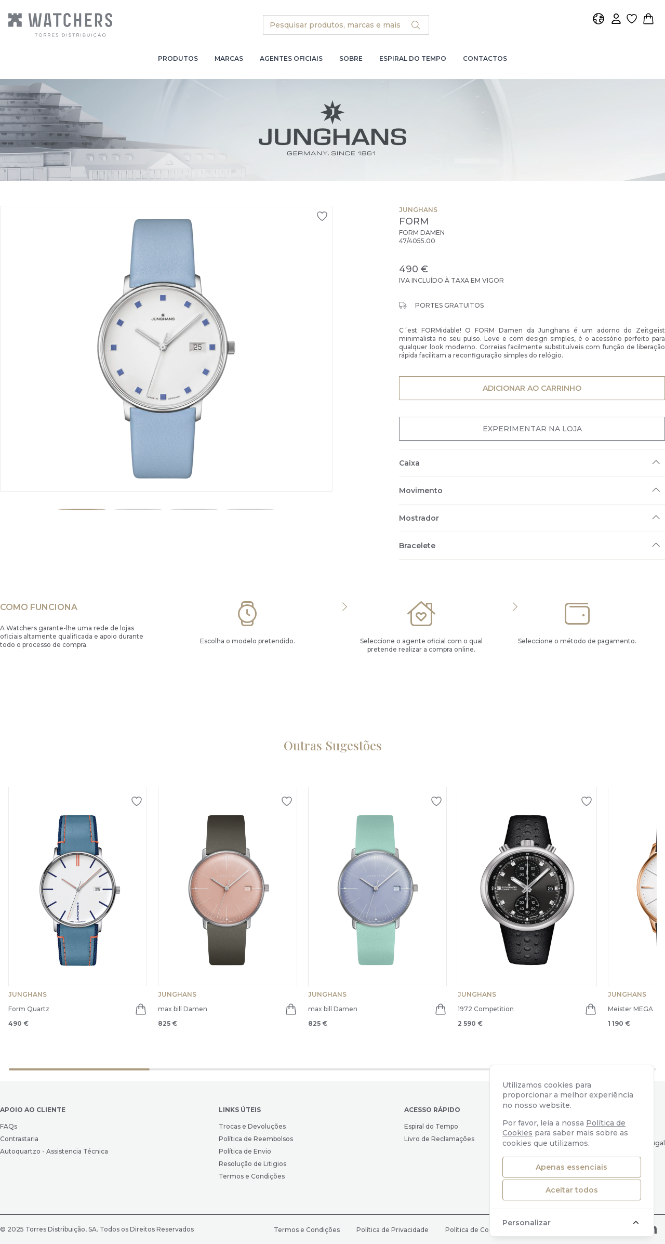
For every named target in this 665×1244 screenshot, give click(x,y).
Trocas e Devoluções (252, 1126)
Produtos (178, 58)
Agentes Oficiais (291, 58)
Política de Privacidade (392, 1230)
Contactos (485, 58)
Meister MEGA (630, 1009)
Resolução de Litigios (252, 1164)
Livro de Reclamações (439, 1139)
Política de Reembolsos (256, 1139)
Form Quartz (28, 1009)
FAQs (8, 1126)
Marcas (229, 58)
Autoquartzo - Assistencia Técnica (54, 1151)
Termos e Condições (252, 1176)
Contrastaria (19, 1139)
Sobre (351, 58)
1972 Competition (486, 1009)
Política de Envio (245, 1151)
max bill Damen (182, 1009)
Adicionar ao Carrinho (531, 387)
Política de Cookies (475, 1230)
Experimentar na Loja (532, 428)
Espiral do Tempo (412, 58)
